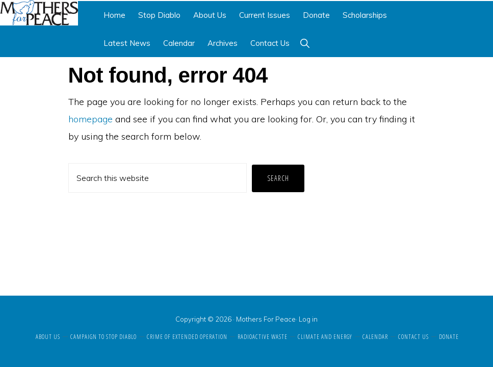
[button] (304, 43)
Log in (308, 319)
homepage (90, 119)
